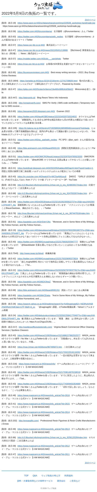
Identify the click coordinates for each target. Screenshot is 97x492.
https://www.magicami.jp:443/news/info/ (37, 364)
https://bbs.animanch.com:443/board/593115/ (39, 148)
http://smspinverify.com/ (30, 103)
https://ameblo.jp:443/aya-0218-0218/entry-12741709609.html (49, 81)
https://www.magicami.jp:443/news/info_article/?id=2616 (44, 395)
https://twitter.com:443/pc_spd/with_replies (37, 140)
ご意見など (75, 481)
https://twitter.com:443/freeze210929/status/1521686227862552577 (49, 335)
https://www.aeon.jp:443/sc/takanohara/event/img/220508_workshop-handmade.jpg (56, 23)
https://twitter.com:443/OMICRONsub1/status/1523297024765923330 (50, 156)
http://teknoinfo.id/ (27, 98)
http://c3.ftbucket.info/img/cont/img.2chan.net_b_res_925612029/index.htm (52, 437)
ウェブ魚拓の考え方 (50, 476)
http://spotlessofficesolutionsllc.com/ (35, 327)
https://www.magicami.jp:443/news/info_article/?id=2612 (44, 446)
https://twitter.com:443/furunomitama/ (35, 31)
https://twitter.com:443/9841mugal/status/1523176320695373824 (48, 259)
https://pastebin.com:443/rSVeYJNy (34, 222)
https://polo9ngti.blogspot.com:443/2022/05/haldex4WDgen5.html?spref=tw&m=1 (55, 168)
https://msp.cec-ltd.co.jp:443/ (31, 64)
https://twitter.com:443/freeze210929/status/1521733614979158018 (49, 372)
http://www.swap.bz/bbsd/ (32, 253)
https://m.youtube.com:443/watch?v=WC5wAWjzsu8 (42, 176)
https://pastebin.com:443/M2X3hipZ (34, 282)
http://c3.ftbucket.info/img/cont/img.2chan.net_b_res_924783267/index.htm (52, 193)
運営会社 (61, 481)
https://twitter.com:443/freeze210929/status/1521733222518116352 (49, 352)
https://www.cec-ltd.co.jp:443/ (31, 45)
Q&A (35, 476)
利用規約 (68, 476)
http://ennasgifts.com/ (29, 421)
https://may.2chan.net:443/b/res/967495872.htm (40, 347)
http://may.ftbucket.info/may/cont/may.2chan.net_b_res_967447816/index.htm (54, 213)
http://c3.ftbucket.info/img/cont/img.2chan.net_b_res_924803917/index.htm (52, 185)
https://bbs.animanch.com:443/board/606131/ (39, 290)
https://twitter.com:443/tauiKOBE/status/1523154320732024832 (47, 116)
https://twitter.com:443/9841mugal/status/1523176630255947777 (48, 242)
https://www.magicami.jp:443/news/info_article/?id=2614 (44, 412)
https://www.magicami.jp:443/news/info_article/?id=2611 (44, 454)
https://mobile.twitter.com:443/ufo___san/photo (39, 59)
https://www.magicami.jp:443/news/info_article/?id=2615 (44, 404)
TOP (26, 476)
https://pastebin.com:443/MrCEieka (34, 295)
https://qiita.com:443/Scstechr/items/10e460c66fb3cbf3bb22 (45, 89)
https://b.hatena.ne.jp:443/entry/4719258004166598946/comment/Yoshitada (54, 128)
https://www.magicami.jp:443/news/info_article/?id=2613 (44, 429)
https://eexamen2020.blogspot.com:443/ (36, 111)
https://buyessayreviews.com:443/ (33, 72)
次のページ (90, 20)
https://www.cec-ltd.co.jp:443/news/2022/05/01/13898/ (43, 50)
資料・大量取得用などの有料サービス (35, 481)
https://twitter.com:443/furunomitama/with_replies (40, 37)
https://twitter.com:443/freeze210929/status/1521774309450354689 (49, 384)
